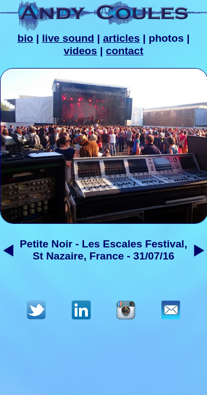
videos (80, 51)
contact (124, 51)
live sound (68, 38)
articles (121, 38)
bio (25, 38)
